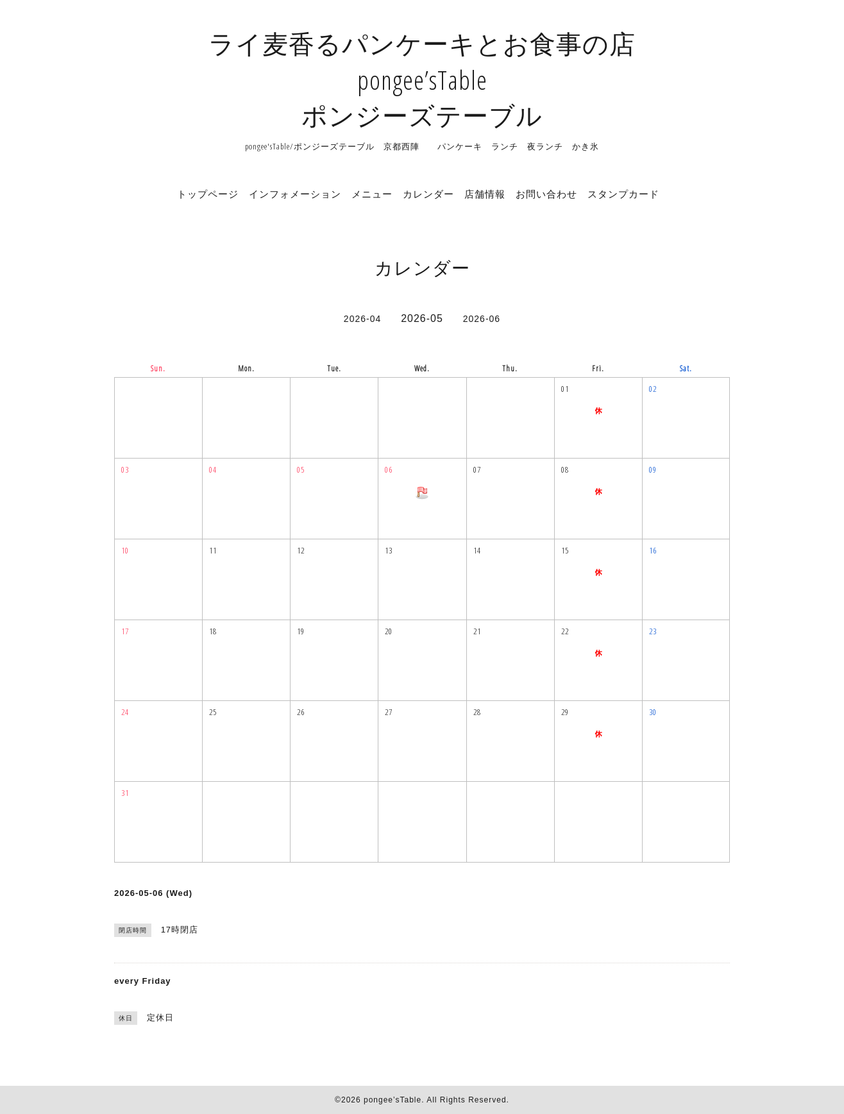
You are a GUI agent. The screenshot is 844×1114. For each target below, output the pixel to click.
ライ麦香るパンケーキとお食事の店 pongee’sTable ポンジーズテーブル (422, 79)
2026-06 (481, 319)
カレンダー (428, 193)
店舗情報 (484, 193)
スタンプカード (623, 193)
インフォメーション (295, 193)
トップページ (208, 193)
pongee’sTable (392, 1099)
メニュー (371, 193)
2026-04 (362, 319)
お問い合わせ (546, 193)
